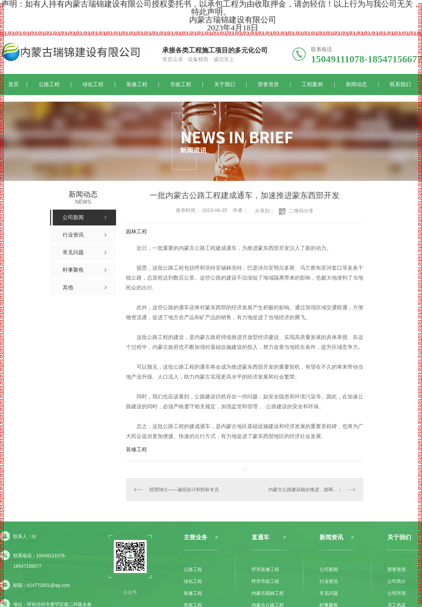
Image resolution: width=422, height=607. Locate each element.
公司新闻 (328, 569)
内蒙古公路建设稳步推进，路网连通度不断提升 (311, 489)
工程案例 (312, 84)
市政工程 (180, 84)
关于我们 (224, 84)
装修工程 (136, 84)
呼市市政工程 (265, 581)
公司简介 (396, 581)
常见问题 (328, 593)
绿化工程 (93, 84)
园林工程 (136, 231)
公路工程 (49, 84)
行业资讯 (328, 581)
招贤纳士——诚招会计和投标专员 (184, 489)
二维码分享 (301, 211)
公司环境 (396, 593)
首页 (13, 84)
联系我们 (400, 84)
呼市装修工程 (265, 569)
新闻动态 (356, 84)
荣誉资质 (268, 84)
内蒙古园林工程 (268, 593)
